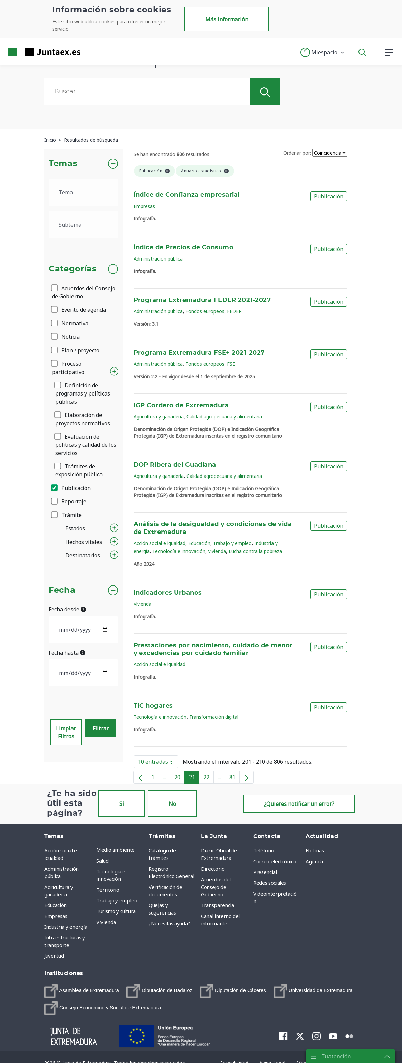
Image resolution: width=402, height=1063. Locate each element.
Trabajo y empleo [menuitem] (116, 900)
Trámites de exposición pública (79, 470)
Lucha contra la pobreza (255, 551)
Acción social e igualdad (159, 543)
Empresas (144, 206)
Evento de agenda (79, 310)
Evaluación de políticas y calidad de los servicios (85, 445)
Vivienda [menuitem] (106, 922)
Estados (75, 528)
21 (194, 778)
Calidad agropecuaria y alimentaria (224, 416)
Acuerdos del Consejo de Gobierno (83, 292)
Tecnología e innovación (178, 551)
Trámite (67, 515)
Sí (121, 804)
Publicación (71, 488)
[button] (322, 52)
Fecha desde (67, 609)
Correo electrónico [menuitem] (274, 861)
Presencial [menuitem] (265, 872)
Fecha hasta (67, 653)
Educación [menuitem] (55, 905)
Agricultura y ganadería (159, 416)
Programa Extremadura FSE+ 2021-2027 (199, 353)
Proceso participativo (68, 368)
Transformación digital (213, 717)
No (172, 804)
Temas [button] (63, 164)
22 (208, 778)
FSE (231, 364)
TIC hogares (153, 706)
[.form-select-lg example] (83, 192)
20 (179, 778)
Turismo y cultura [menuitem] (116, 911)
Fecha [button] (62, 590)
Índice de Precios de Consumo (184, 248)
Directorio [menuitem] (213, 868)
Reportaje (69, 501)
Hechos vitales (83, 542)
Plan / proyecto (75, 350)
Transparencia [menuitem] (217, 905)
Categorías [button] (73, 269)
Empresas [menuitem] (55, 915)
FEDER (234, 311)
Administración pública (158, 258)
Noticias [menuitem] (315, 850)
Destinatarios (82, 555)
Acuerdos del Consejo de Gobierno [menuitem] (216, 887)
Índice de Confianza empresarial (187, 195)
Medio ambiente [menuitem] (115, 849)
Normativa (70, 323)
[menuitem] (81, 991)
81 (234, 778)
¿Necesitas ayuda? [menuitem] (169, 923)
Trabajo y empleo (232, 543)
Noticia (66, 336)
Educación (199, 543)
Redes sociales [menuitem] (269, 882)
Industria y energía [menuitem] (65, 926)
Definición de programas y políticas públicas (82, 393)
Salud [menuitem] (102, 860)
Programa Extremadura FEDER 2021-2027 (202, 300)
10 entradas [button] (158, 763)
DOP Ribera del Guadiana (175, 465)
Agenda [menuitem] (314, 861)
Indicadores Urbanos (168, 593)
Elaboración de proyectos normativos (82, 419)
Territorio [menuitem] (107, 889)
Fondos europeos (204, 311)
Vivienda (217, 551)
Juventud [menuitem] (54, 955)
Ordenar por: (297, 152)
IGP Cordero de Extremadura (181, 406)
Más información (226, 19)
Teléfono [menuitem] (263, 850)
